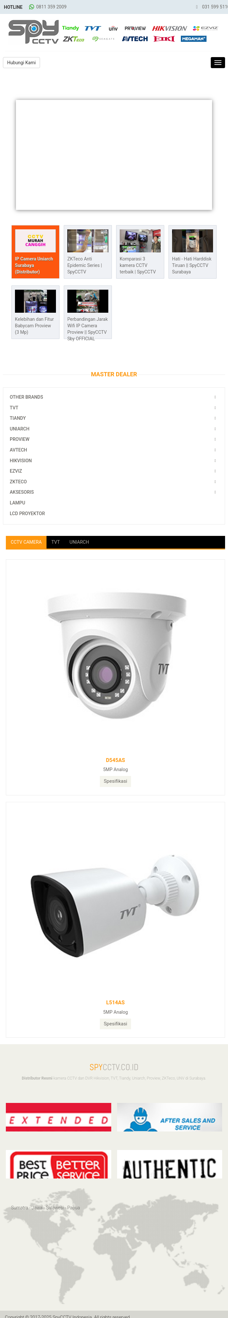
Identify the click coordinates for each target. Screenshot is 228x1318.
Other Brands (26, 397)
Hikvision (21, 460)
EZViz (16, 471)
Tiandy (18, 418)
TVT (14, 407)
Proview (19, 439)
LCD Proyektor (27, 513)
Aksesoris (22, 492)
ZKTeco (18, 481)
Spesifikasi (115, 781)
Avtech (18, 450)
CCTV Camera (26, 542)
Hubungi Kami (21, 62)
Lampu (17, 502)
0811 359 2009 (51, 6)
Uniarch (19, 428)
